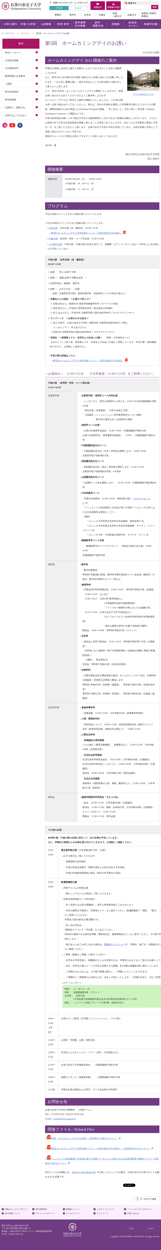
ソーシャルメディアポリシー (139, 1209)
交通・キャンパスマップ (61, 2)
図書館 (115, 24)
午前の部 (53, 228)
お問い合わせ (133, 1213)
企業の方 (131, 15)
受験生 (57, 15)
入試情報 (45, 24)
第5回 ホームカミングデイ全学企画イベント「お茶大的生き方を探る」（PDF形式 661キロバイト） (98, 1148)
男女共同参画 (11, 91)
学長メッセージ (13, 52)
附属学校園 (150, 24)
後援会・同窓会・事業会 (149, 15)
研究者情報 (10, 99)
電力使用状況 (41, 1209)
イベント (25, 33)
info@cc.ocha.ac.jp (16, 1234)
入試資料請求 (11, 68)
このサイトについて (105, 1209)
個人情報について (12, 1213)
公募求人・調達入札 (15, 107)
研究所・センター (133, 24)
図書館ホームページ (114, 944)
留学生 (72, 15)
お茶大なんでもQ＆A (15, 115)
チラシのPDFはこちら (143, 94)
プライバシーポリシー (45, 1213)
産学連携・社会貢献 (80, 24)
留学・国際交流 (98, 24)
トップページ (8, 33)
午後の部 (53, 238)
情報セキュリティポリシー (16, 1209)
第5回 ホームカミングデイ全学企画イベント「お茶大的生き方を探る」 (87, 233)
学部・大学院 (28, 24)
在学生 (87, 15)
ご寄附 (8, 84)
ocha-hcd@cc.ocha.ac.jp (64, 1118)
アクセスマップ (73, 1213)
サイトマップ (81, 2)
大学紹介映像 (11, 60)
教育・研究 (63, 24)
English (77, 8)
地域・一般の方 (116, 15)
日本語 (59, 8)
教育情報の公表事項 (15, 76)
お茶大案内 (10, 24)
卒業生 (102, 15)
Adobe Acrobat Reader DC (84, 1172)
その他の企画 (55, 244)
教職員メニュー (73, 1209)
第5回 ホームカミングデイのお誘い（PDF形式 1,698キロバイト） (82, 1138)
